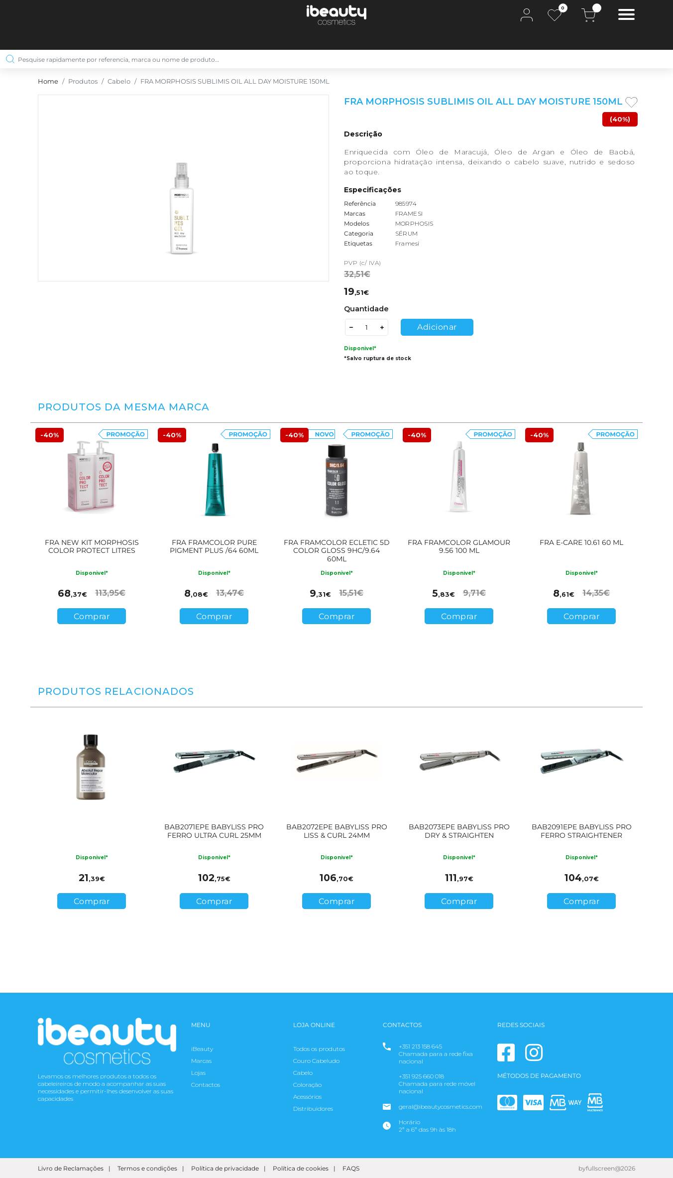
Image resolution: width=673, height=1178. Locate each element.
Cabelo (119, 81)
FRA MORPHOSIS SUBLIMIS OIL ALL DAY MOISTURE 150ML (235, 81)
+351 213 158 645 (420, 1046)
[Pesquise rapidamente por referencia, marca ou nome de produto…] (333, 59)
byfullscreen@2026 (606, 1168)
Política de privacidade (225, 1168)
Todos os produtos (319, 1048)
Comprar (92, 616)
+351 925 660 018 (421, 1076)
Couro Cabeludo (316, 1060)
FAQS (350, 1168)
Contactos (205, 1084)
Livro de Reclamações (71, 1168)
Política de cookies (301, 1168)
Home (48, 81)
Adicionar (437, 327)
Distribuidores (313, 1108)
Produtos (83, 81)
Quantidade (366, 308)
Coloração (307, 1084)
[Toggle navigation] (626, 15)
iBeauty (202, 1048)
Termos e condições (147, 1168)
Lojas (198, 1072)
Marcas (201, 1060)
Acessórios (307, 1096)
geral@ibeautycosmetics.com (440, 1106)
